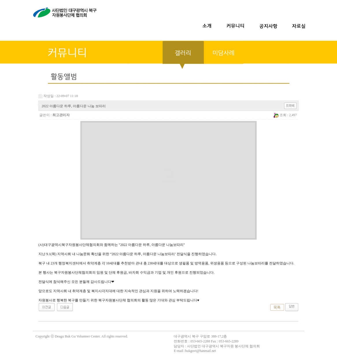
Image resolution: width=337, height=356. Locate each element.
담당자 (179, 346)
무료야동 (7, 328)
